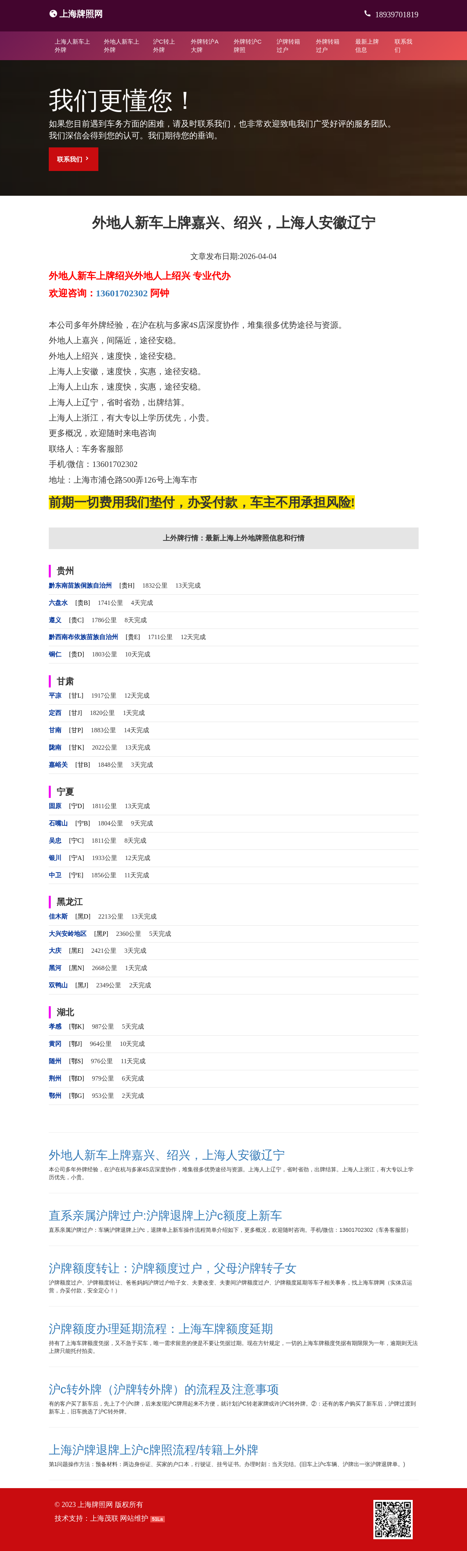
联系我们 (403, 45)
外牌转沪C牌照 (248, 45)
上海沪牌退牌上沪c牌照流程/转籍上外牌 (153, 1449)
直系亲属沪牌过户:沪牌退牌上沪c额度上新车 (165, 1215)
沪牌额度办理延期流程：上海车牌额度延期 (161, 1328)
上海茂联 (104, 1518)
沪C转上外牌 (164, 45)
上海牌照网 (81, 14)
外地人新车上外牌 (121, 45)
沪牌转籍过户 (288, 45)
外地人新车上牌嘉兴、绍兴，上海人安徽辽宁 (167, 1155)
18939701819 (396, 14)
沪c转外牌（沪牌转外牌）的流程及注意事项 (164, 1389)
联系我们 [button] (73, 159)
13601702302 (122, 293)
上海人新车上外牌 (72, 45)
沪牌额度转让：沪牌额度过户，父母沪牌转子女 (173, 1268)
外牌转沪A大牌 (204, 45)
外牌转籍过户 (328, 45)
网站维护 (134, 1518)
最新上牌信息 (367, 45)
